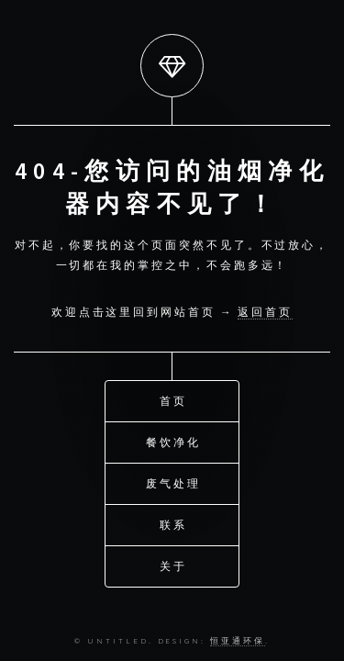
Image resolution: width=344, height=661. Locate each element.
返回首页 (265, 312)
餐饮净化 (173, 441)
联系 (173, 524)
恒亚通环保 (237, 640)
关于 (173, 565)
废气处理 (173, 482)
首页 (173, 400)
